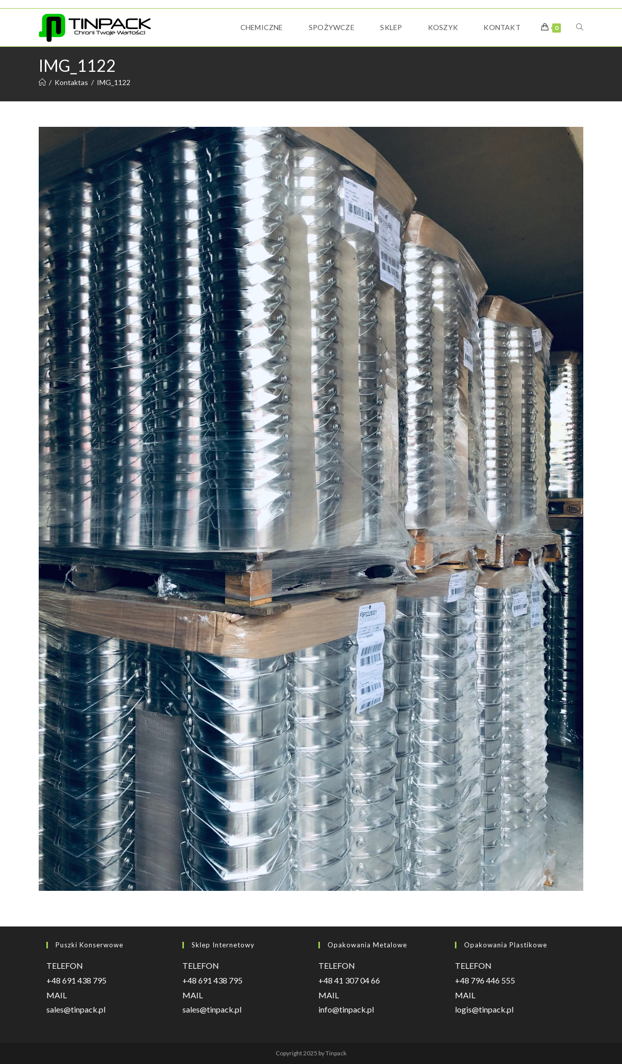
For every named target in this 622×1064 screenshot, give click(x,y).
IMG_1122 (113, 82)
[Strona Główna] (42, 82)
